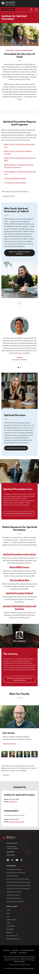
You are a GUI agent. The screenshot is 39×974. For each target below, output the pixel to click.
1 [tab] (18, 367)
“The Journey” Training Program (15, 183)
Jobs (8, 916)
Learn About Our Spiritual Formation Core (18, 513)
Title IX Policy (13, 952)
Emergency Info (23, 952)
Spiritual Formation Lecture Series (19, 554)
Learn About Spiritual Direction (16, 448)
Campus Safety (11, 926)
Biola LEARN (10, 929)
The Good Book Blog (19, 580)
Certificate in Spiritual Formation (15, 178)
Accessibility (15, 950)
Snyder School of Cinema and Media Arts (18, 888)
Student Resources (12, 935)
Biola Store (10, 932)
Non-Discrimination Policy (27, 950)
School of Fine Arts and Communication (18, 879)
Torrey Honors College (13, 895)
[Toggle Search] (31, 9)
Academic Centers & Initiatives (15, 901)
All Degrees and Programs (14, 898)
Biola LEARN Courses (19, 567)
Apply (3, 9)
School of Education (12, 876)
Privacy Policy (6, 950)
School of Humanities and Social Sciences (18, 882)
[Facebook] (8, 860)
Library (9, 923)
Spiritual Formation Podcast (19, 593)
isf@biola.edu (13, 802)
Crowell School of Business (14, 869)
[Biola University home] (19, 837)
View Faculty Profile (9, 744)
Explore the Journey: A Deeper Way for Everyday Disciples (19, 679)
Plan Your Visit (11, 855)
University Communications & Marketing (24, 968)
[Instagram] (21, 860)
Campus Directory (12, 919)
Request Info (11, 9)
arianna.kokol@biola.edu (16, 822)
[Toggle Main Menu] (36, 9)
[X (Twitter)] (12, 860)
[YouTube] (17, 860)
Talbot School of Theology (14, 892)
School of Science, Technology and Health (18, 885)
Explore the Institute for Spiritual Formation (19, 253)
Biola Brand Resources (13, 939)
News (8, 913)
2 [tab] (21, 367)
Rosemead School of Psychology (16, 872)
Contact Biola (10, 851)
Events (9, 910)
